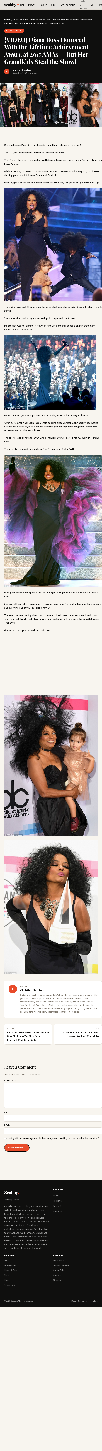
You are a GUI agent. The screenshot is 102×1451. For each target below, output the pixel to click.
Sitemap (57, 1280)
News (54, 5)
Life (93, 5)
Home (21, 5)
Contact (57, 1275)
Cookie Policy (59, 1270)
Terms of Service (61, 1265)
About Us (57, 1201)
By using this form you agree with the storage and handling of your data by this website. (52, 1138)
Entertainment (68, 5)
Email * (7, 1125)
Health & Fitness (12, 1270)
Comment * (10, 1080)
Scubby (11, 4)
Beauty (31, 5)
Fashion (43, 5)
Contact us (58, 1211)
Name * (7, 1112)
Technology (9, 1285)
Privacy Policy (59, 1206)
